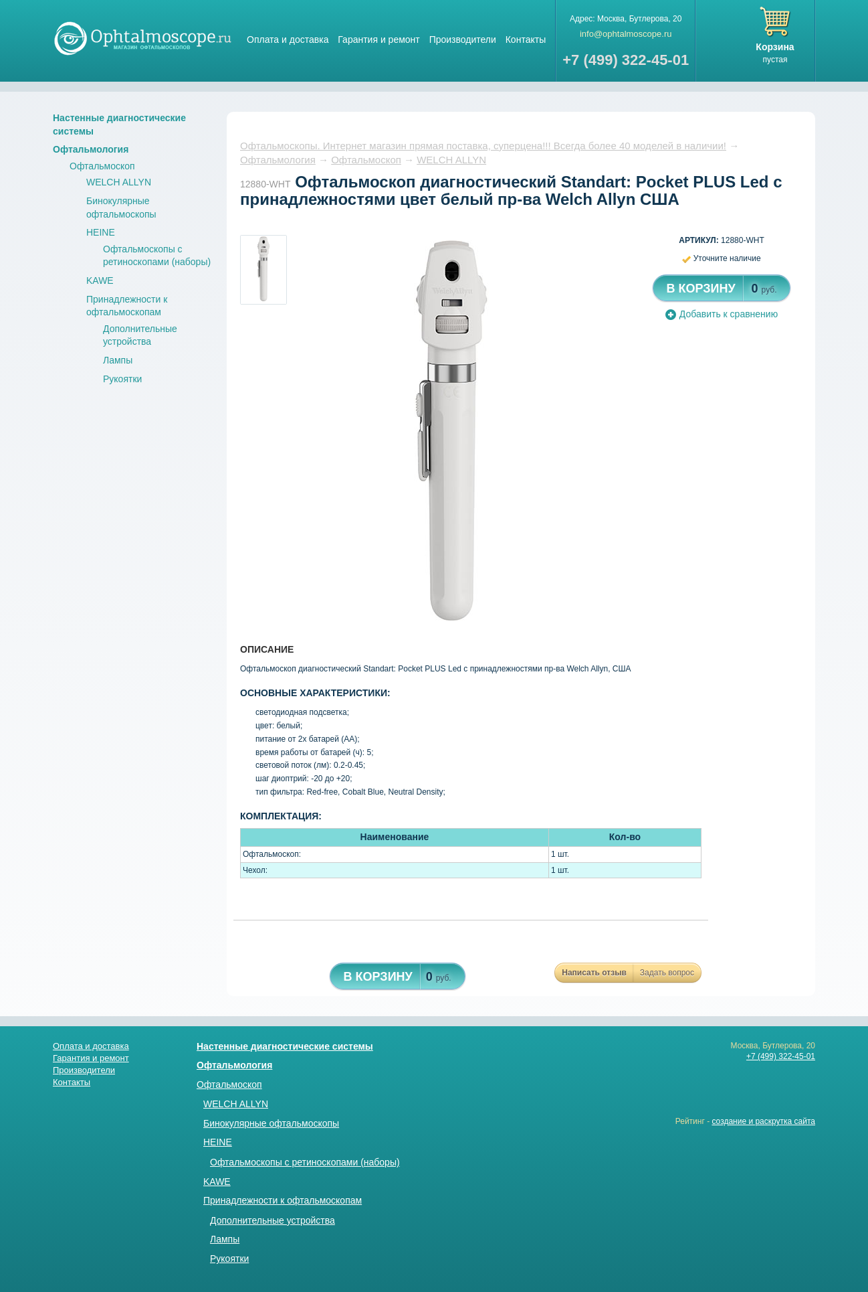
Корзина (775, 47)
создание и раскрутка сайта (763, 1121)
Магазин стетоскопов (143, 38)
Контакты (526, 39)
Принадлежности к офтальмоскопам (282, 1200)
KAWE (100, 280)
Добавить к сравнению (721, 314)
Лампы (117, 360)
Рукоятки (122, 379)
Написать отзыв (594, 972)
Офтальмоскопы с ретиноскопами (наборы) (305, 1162)
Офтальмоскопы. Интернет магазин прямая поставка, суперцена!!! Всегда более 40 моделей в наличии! (483, 145)
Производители (462, 39)
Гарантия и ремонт (378, 39)
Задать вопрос (667, 972)
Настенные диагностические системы (285, 1046)
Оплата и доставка (287, 39)
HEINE (100, 232)
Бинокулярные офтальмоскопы (271, 1123)
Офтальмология (90, 149)
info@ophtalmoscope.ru (626, 34)
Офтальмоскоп (102, 166)
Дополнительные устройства (272, 1220)
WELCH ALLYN (118, 182)
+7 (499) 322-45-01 (780, 1056)
